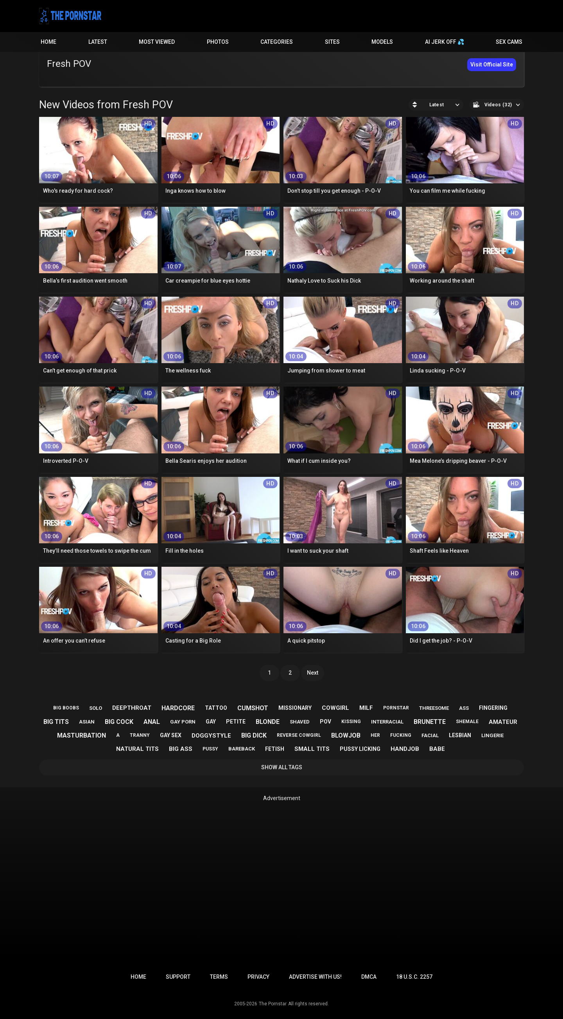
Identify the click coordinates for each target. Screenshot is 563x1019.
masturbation (81, 735)
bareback (241, 749)
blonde (268, 721)
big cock (119, 721)
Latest (97, 42)
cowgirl (335, 707)
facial (430, 735)
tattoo (216, 708)
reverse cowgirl (299, 735)
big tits (56, 721)
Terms (219, 977)
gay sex (170, 735)
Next (312, 673)
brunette (430, 721)
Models (382, 42)
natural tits (137, 748)
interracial (387, 722)
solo (95, 708)
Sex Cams (509, 42)
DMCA (369, 977)
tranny (140, 735)
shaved (300, 722)
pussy (210, 749)
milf (366, 707)
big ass (180, 748)
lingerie (492, 735)
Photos (218, 42)
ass (464, 708)
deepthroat (131, 707)
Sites (332, 42)
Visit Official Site (491, 64)
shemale (467, 721)
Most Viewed (157, 42)
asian (87, 722)
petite (236, 721)
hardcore (178, 708)
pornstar (396, 708)
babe (437, 748)
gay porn (182, 722)
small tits (312, 748)
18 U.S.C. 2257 (414, 977)
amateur (503, 721)
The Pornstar (273, 1003)
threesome (434, 708)
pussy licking (360, 749)
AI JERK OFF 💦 (444, 42)
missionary (295, 708)
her (375, 735)
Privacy (258, 977)
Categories (276, 42)
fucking (400, 735)
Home (48, 42)
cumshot (252, 708)
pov (325, 721)
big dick (254, 735)
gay (211, 721)
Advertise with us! (315, 977)
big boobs (66, 708)
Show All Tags (281, 767)
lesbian (460, 735)
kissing (351, 721)
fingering (493, 708)
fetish (274, 749)
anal (151, 721)
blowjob (345, 735)
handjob (405, 748)
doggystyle (211, 735)
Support (178, 977)
